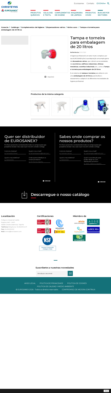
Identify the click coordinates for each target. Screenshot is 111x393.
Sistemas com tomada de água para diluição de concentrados (15, 185)
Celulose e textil (48, 14)
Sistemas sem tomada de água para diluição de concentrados (15, 175)
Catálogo (11, 42)
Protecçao (9, 129)
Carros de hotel (10, 81)
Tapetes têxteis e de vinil (13, 113)
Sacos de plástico (11, 72)
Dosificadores (10, 149)
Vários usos (10, 155)
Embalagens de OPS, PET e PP (14, 99)
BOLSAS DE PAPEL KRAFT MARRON (13, 76)
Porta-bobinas (10, 126)
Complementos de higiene (62, 14)
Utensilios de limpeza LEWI (14, 145)
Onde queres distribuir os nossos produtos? (37, 257)
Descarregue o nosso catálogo (60, 294)
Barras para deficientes (13, 68)
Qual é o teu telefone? (12, 257)
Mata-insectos (10, 120)
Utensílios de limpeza (12, 142)
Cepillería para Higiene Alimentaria (12, 108)
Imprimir (51, 77)
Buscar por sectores (103, 14)
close (106, 391)
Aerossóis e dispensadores (14, 62)
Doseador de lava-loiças (15, 159)
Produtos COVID (90, 14)
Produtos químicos (36, 14)
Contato (90, 3)
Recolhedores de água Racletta (12, 134)
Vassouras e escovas (12, 104)
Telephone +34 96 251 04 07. (18, 326)
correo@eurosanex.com (13, 330)
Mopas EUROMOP (11, 123)
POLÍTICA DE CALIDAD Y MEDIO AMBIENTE (55, 386)
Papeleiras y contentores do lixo (14, 89)
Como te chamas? (10, 250)
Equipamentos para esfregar (15, 94)
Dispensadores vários (12, 152)
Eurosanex (79, 3)
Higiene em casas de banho (14, 116)
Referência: (74, 52)
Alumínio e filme (10, 65)
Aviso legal (30, 382)
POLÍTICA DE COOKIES (77, 382)
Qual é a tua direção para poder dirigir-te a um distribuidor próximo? (92, 258)
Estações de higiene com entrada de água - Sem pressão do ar (15, 166)
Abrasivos (8, 59)
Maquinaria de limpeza (77, 14)
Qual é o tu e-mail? (35, 250)
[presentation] (27, 273)
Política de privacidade (51, 382)
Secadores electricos (12, 139)
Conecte (6, 27)
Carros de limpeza (11, 84)
